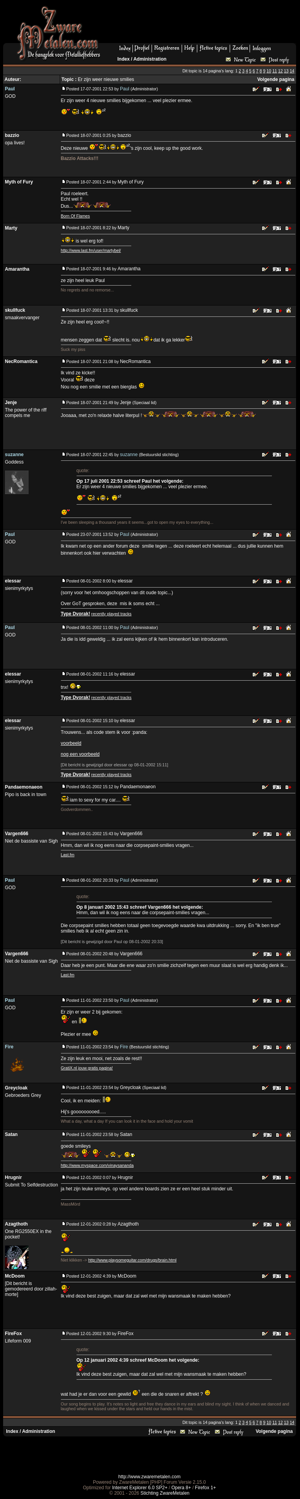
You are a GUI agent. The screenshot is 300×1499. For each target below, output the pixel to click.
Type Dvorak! (75, 613)
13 (286, 70)
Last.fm (68, 854)
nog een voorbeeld (80, 754)
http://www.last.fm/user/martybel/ (91, 250)
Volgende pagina (275, 79)
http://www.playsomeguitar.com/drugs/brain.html (132, 1260)
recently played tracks (111, 613)
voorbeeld (71, 743)
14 (292, 70)
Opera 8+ (181, 1487)
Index (124, 59)
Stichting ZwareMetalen (165, 1493)
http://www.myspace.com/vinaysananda (97, 1165)
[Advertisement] (201, 24)
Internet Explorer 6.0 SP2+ (140, 1487)
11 (274, 70)
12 (280, 70)
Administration (149, 59)
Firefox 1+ (205, 1487)
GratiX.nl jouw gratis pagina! (87, 1068)
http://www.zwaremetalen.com (149, 1476)
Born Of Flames (75, 216)
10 (268, 70)
